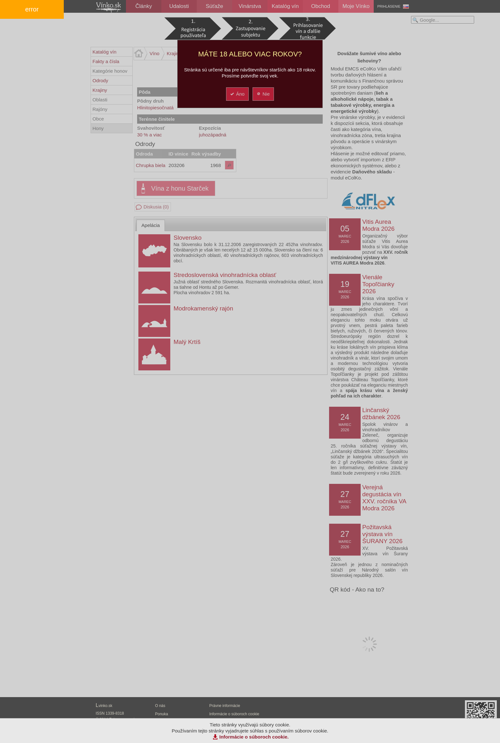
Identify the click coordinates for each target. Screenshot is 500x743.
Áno (237, 94)
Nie (263, 94)
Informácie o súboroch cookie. (254, 736)
